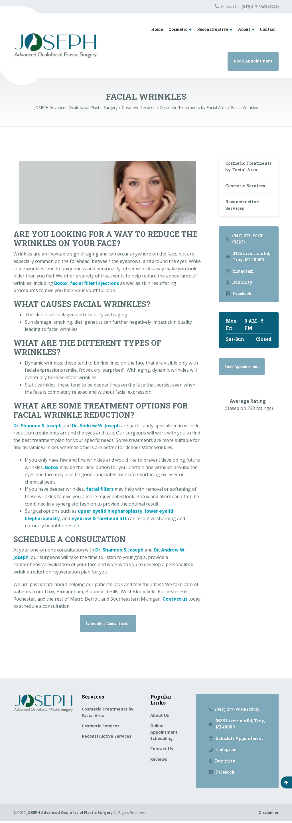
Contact (268, 29)
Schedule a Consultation (108, 624)
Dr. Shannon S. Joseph (37, 425)
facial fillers (99, 489)
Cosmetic (178, 29)
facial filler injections (94, 283)
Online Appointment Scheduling (164, 734)
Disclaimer (269, 814)
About (244, 29)
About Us (159, 717)
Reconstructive (212, 29)
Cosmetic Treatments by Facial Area (243, 171)
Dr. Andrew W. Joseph (96, 425)
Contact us (175, 599)
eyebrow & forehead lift (99, 518)
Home (157, 29)
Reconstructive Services (244, 217)
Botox (61, 283)
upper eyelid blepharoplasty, (111, 511)
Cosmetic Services (247, 196)
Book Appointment (253, 61)
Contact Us (161, 750)
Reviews (158, 761)
